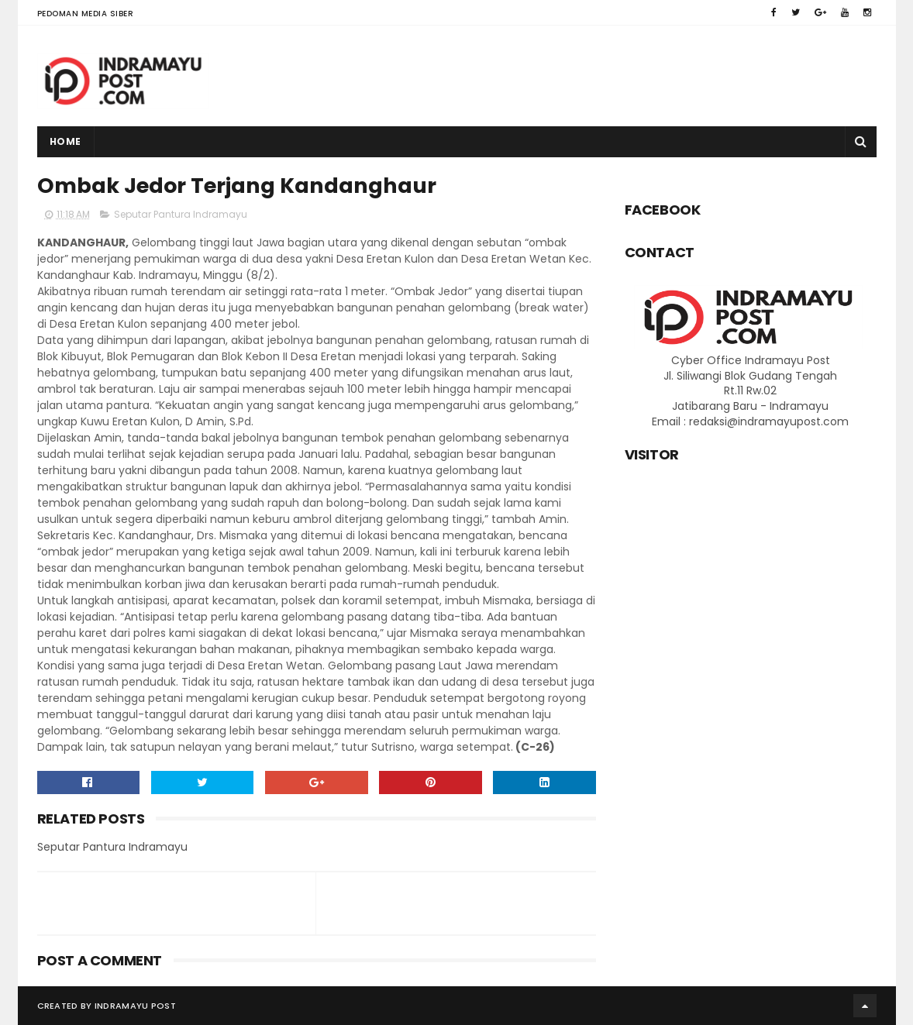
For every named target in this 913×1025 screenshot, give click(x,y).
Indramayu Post (135, 1005)
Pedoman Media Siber (85, 13)
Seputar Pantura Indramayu (180, 214)
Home (65, 141)
